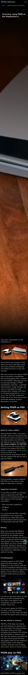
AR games (23, 450)
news (3, 5)
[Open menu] (25, 2)
